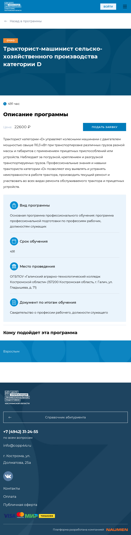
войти (108, 6)
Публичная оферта (20, 505)
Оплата (9, 497)
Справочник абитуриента (47, 417)
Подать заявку (105, 127)
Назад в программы (23, 21)
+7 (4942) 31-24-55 (20, 431)
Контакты (11, 488)
